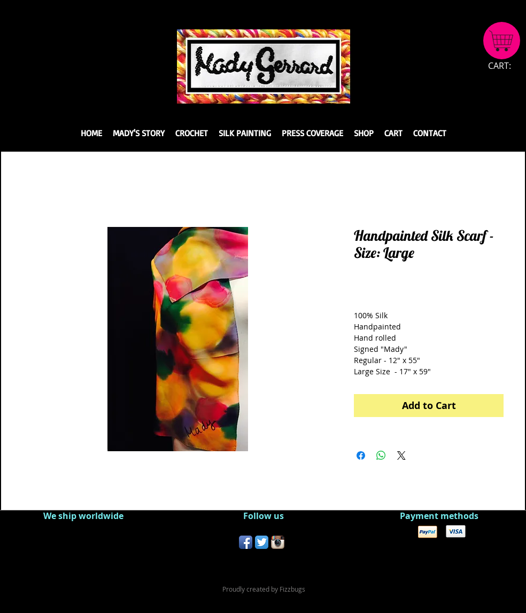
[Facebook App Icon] (245, 542)
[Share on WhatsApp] (381, 455)
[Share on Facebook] (360, 455)
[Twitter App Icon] (261, 542)
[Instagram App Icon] (277, 542)
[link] (506, 66)
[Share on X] (401, 455)
